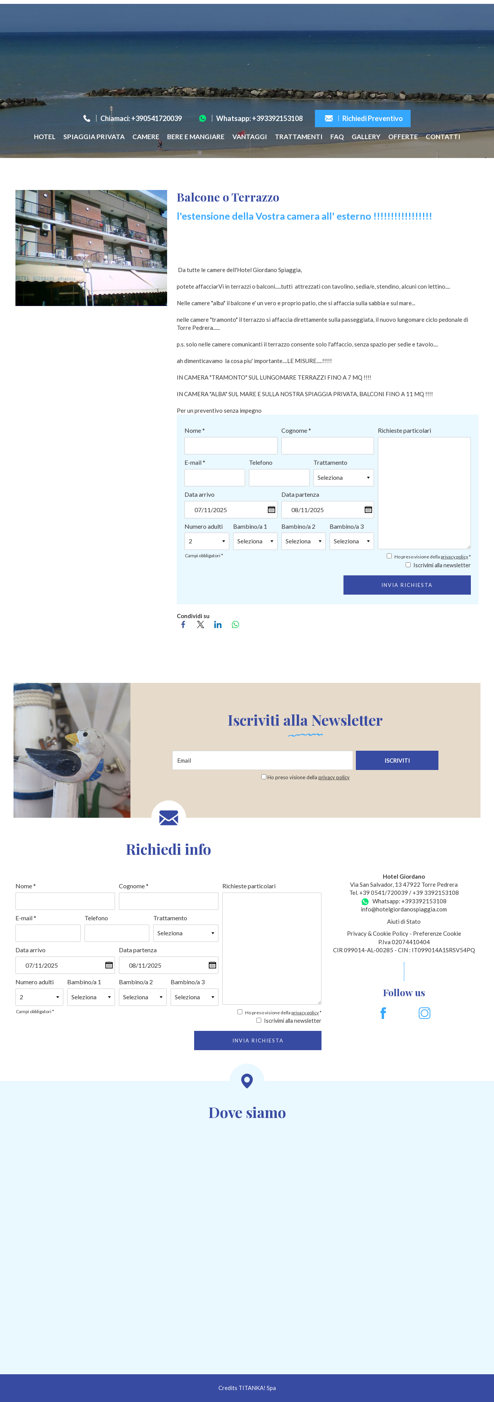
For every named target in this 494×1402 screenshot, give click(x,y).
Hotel (45, 137)
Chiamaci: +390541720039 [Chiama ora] (132, 118)
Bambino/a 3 (347, 526)
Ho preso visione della (308, 777)
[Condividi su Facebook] (185, 624)
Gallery (366, 137)
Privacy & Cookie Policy (377, 933)
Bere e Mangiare (196, 137)
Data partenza (300, 494)
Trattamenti (299, 137)
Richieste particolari (404, 430)
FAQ (337, 137)
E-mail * (194, 462)
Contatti (443, 137)
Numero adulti (203, 526)
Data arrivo (199, 494)
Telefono (260, 462)
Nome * (194, 430)
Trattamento (330, 462)
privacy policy (454, 557)
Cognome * (296, 430)
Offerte (403, 137)
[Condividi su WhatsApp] (237, 624)
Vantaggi (249, 137)
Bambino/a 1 (250, 526)
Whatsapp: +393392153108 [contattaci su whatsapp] (251, 118)
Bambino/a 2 (298, 526)
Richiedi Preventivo (364, 118)
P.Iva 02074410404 (404, 941)
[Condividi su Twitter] (202, 624)
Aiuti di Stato (404, 921)
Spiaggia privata (94, 137)
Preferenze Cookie (437, 933)
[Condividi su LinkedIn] (220, 624)
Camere (145, 137)
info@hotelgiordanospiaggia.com (404, 909)
